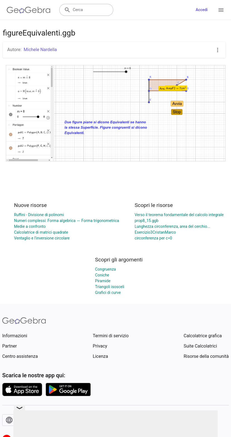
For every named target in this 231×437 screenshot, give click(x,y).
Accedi (202, 10)
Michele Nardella (40, 49)
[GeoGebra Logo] (28, 10)
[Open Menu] (221, 10)
